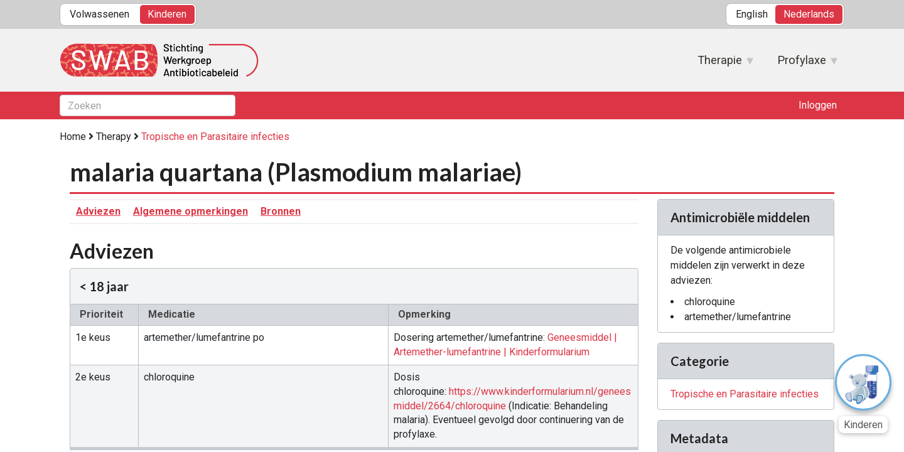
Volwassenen (99, 14)
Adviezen (98, 211)
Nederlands (808, 14)
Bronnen (281, 211)
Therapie (720, 64)
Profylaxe (801, 64)
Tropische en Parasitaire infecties (215, 137)
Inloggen (818, 105)
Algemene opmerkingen (190, 211)
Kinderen (167, 14)
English (752, 14)
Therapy (113, 137)
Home (73, 137)
